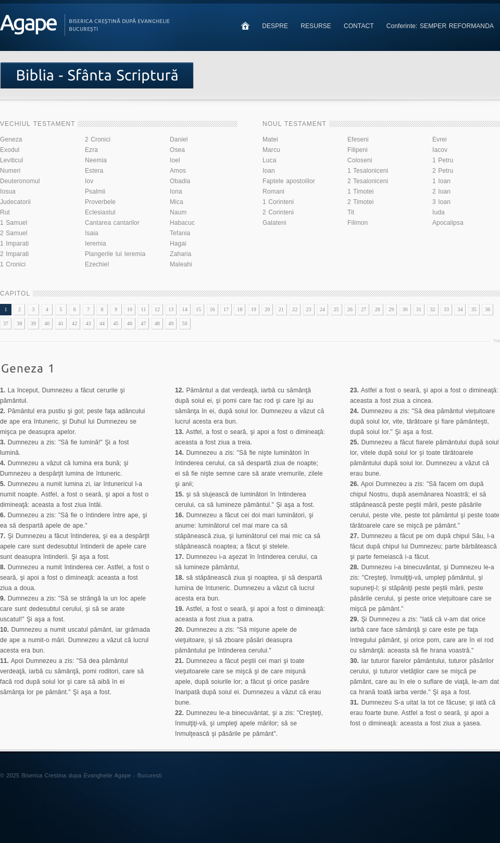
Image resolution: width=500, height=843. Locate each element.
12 (157, 309)
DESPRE (275, 26)
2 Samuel (14, 233)
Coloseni (359, 160)
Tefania (180, 233)
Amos (178, 170)
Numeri (10, 170)
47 (143, 323)
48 (157, 323)
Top (496, 340)
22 (294, 309)
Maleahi (181, 264)
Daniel (179, 139)
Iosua (8, 191)
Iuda (438, 212)
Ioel (175, 160)
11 (143, 309)
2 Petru (442, 170)
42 (74, 323)
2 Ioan (441, 191)
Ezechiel (97, 264)
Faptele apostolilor (288, 181)
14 (185, 309)
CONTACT (359, 26)
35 (474, 309)
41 (61, 323)
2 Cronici (97, 139)
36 (487, 309)
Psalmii (95, 191)
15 (198, 309)
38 (19, 323)
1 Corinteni (278, 202)
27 (363, 309)
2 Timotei (360, 202)
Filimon (357, 222)
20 (267, 309)
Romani (273, 191)
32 (432, 309)
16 (212, 309)
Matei (270, 139)
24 (322, 309)
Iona (176, 191)
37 (5, 323)
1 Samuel (14, 222)
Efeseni (358, 139)
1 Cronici (13, 264)
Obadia (180, 181)
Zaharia (180, 254)
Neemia (96, 160)
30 (405, 309)
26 (350, 309)
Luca (269, 160)
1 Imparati (14, 243)
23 (308, 309)
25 (336, 309)
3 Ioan (441, 202)
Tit (350, 212)
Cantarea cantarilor (112, 222)
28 (377, 309)
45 (115, 323)
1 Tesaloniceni (367, 170)
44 (102, 323)
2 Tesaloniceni (367, 181)
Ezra (91, 150)
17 (226, 309)
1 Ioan (441, 181)
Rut (5, 212)
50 (185, 323)
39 (33, 323)
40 (46, 323)
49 (170, 323)
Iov (89, 181)
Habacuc (182, 222)
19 (253, 309)
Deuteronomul (20, 181)
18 (239, 309)
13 (170, 309)
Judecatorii (15, 202)
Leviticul (11, 160)
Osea (177, 150)
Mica (176, 202)
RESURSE (316, 26)
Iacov (439, 150)
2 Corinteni (278, 212)
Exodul (9, 150)
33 (446, 309)
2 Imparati (14, 254)
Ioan (268, 170)
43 (88, 323)
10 (129, 309)
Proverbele (100, 202)
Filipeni (357, 150)
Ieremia (95, 243)
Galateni (274, 222)
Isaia (91, 233)
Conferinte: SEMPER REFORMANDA (440, 26)
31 (418, 309)
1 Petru (442, 160)
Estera (94, 170)
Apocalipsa (448, 222)
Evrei (439, 139)
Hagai (178, 243)
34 (460, 309)
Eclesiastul (100, 212)
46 (129, 323)
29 (391, 309)
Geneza (11, 139)
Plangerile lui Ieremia (115, 254)
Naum (178, 212)
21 (281, 309)
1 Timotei (360, 191)
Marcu (271, 150)
